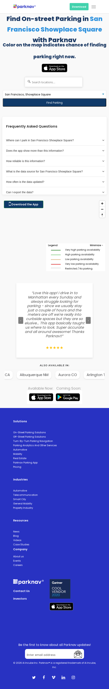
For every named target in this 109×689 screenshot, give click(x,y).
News (16, 531)
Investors (20, 599)
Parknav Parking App (25, 462)
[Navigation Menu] (93, 7)
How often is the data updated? (55, 181)
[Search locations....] (53, 82)
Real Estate (19, 458)
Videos (17, 540)
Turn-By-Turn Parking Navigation (33, 441)
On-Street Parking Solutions (29, 432)
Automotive (20, 449)
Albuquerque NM (42, 374)
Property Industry (23, 507)
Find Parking (54, 103)
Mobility (17, 454)
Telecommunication (25, 495)
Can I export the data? (55, 192)
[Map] (54, 238)
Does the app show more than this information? (55, 150)
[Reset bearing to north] (102, 215)
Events (17, 560)
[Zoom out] (102, 209)
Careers (18, 565)
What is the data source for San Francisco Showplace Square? (55, 171)
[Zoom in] (102, 203)
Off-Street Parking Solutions (29, 436)
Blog (16, 536)
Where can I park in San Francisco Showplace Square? (55, 140)
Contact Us (21, 591)
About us (18, 556)
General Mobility (22, 503)
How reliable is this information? (55, 161)
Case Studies (21, 544)
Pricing (17, 467)
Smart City (19, 499)
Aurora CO (75, 374)
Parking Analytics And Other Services (35, 445)
